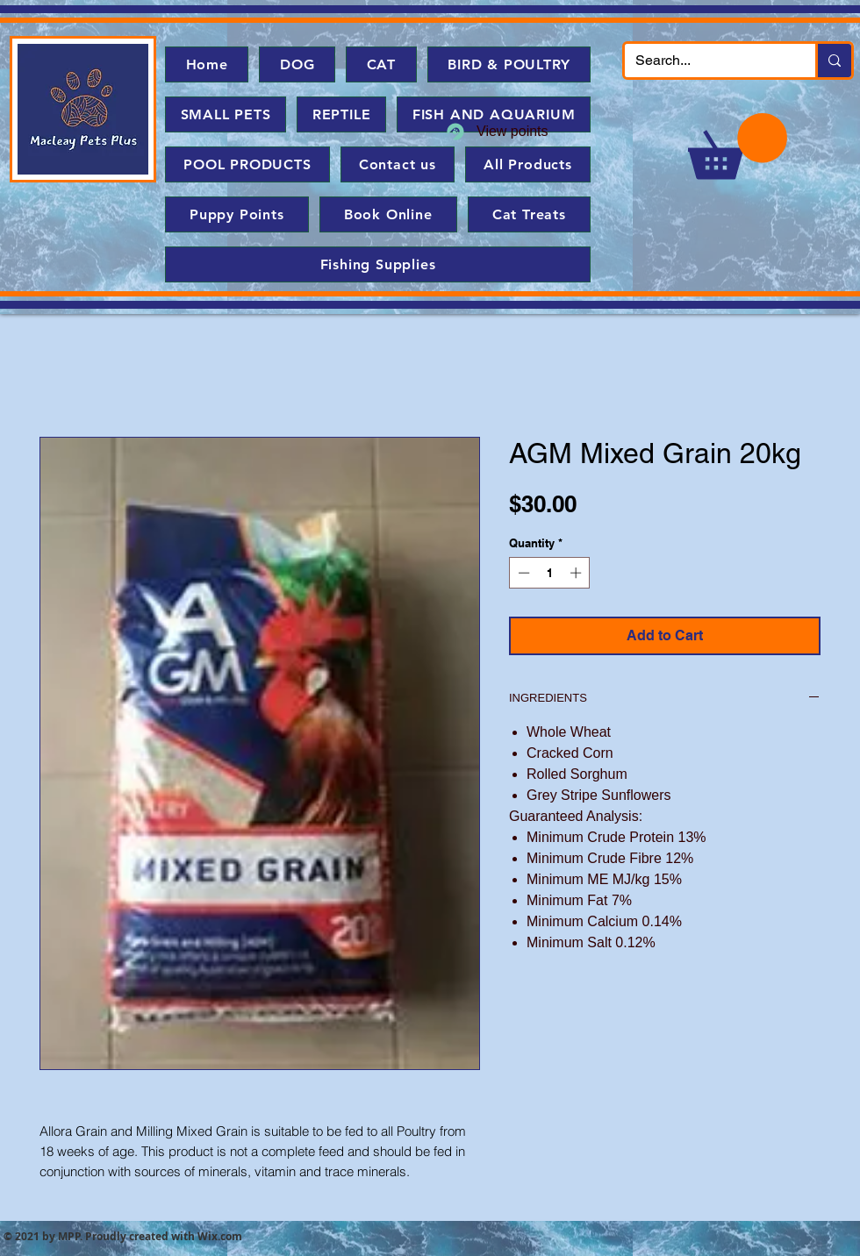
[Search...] (706, 60)
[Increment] (577, 573)
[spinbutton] (550, 573)
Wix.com (219, 1236)
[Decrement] (522, 573)
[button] (737, 146)
